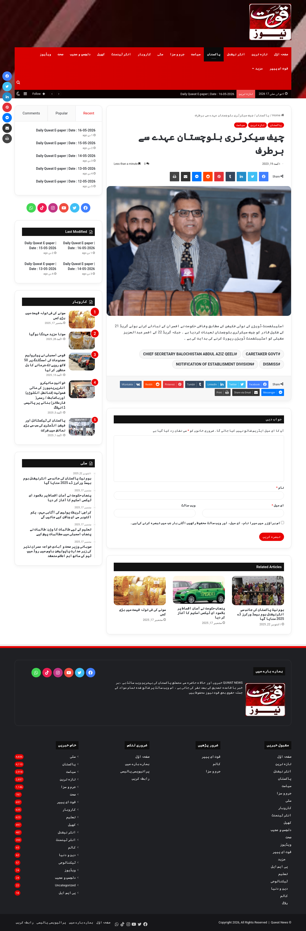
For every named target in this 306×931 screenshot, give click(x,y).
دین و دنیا (279, 888)
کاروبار (144, 54)
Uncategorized (65, 885)
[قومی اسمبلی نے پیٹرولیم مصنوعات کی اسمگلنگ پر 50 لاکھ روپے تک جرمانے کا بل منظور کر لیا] (82, 363)
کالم (284, 896)
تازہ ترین (259, 54)
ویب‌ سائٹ (188, 505)
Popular (62, 113)
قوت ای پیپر (279, 68)
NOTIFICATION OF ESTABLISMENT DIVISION (214, 364)
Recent (88, 113)
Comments (31, 113)
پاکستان (213, 54)
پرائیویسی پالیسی (134, 771)
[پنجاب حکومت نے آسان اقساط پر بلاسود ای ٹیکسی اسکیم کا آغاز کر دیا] (199, 590)
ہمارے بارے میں (137, 764)
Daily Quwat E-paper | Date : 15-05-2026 (65, 144)
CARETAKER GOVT (262, 354)
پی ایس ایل (279, 866)
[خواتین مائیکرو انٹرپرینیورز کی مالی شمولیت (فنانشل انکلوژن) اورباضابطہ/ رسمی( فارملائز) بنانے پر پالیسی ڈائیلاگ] (82, 390)
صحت (60, 54)
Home (278, 115)
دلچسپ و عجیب (80, 54)
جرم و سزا (177, 54)
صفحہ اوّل (281, 54)
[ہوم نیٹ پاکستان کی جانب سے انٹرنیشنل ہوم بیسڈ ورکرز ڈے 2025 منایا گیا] (258, 590)
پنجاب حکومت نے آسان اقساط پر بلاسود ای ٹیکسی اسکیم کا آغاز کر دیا (201, 612)
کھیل (101, 54)
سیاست (196, 54)
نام (280, 487)
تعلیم (283, 874)
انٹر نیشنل (236, 54)
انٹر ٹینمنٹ (121, 54)
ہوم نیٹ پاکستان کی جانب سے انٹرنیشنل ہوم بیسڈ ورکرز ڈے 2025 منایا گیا (260, 614)
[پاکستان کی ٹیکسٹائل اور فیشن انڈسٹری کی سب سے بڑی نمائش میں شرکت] (82, 428)
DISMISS (270, 364)
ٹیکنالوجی (279, 881)
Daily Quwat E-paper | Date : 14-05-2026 (65, 156)
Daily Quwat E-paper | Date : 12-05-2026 (65, 182)
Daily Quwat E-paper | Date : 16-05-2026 (207, 94)
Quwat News (279, 922)
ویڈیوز (45, 54)
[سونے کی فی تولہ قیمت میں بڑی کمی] (140, 590)
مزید (259, 68)
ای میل (278, 505)
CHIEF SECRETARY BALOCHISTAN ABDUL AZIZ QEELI (189, 354)
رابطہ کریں (140, 778)
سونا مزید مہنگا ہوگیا (47, 335)
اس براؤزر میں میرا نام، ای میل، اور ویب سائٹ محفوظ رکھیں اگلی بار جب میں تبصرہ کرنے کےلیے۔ (205, 523)
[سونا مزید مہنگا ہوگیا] (82, 342)
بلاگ (285, 903)
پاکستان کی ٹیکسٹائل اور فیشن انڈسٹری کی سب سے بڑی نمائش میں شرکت (44, 426)
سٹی (160, 54)
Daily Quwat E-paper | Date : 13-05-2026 (65, 169)
